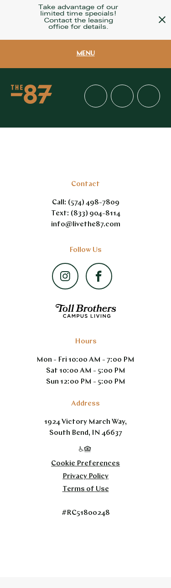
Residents (148, 96)
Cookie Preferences (85, 463)
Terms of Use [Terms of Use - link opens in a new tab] (85, 489)
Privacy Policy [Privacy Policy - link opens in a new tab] (85, 476)
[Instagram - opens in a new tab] (65, 272)
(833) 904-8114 (95, 213)
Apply (122, 96)
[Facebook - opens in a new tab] (99, 273)
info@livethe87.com (85, 224)
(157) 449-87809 (95, 96)
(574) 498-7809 (93, 202)
